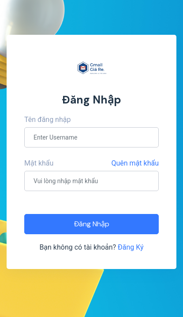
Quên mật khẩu (135, 163)
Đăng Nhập (91, 224)
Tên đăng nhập (47, 119)
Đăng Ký (131, 247)
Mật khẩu (38, 163)
